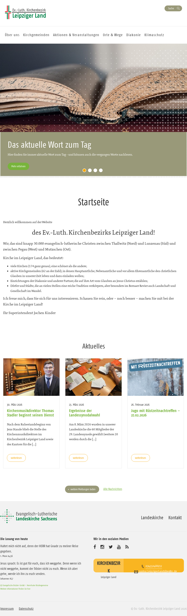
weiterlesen (16, 458)
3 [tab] (96, 171)
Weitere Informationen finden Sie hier (15, 588)
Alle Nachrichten (112, 489)
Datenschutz (26, 609)
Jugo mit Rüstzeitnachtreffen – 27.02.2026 (155, 412)
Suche (171, 8)
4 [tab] (101, 171)
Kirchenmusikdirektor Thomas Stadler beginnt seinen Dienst (30, 412)
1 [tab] (85, 171)
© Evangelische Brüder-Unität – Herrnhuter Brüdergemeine (24, 585)
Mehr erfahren (18, 166)
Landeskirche (152, 518)
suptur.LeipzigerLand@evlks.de (158, 571)
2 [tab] (91, 171)
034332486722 (154, 566)
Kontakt (175, 518)
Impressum (7, 609)
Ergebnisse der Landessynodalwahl (84, 412)
